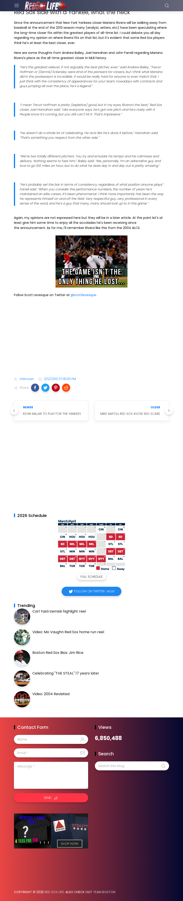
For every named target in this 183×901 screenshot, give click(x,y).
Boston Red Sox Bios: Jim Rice (57, 652)
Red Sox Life (54, 892)
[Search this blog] (132, 765)
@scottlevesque (83, 295)
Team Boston (104, 892)
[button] (35, 388)
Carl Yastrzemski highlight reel (59, 611)
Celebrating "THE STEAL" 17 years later (65, 673)
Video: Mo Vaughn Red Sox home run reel (68, 632)
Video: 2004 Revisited (50, 694)
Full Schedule (91, 576)
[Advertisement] (91, 337)
